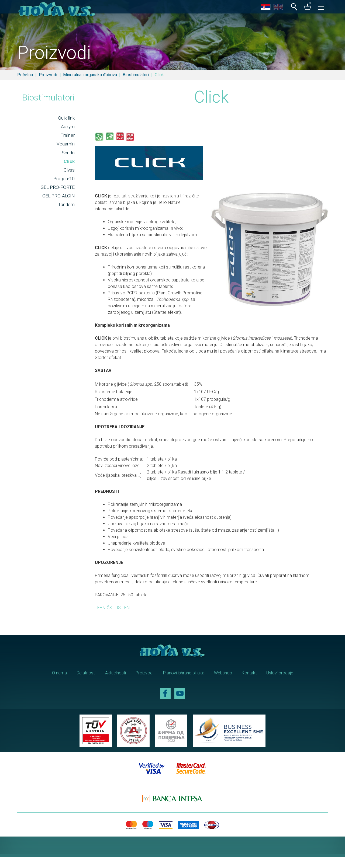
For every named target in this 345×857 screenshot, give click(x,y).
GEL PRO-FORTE (57, 190)
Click (68, 163)
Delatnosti (86, 676)
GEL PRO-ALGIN (57, 198)
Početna (25, 74)
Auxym (67, 128)
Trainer (67, 137)
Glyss (68, 172)
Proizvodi (48, 74)
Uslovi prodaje (279, 676)
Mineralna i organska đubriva (90, 74)
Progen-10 (63, 181)
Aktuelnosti (115, 676)
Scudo (67, 155)
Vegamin (65, 146)
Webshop (223, 676)
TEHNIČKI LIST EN (112, 611)
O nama (59, 676)
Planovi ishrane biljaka (183, 676)
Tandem (65, 207)
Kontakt (249, 676)
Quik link (65, 120)
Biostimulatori (136, 74)
